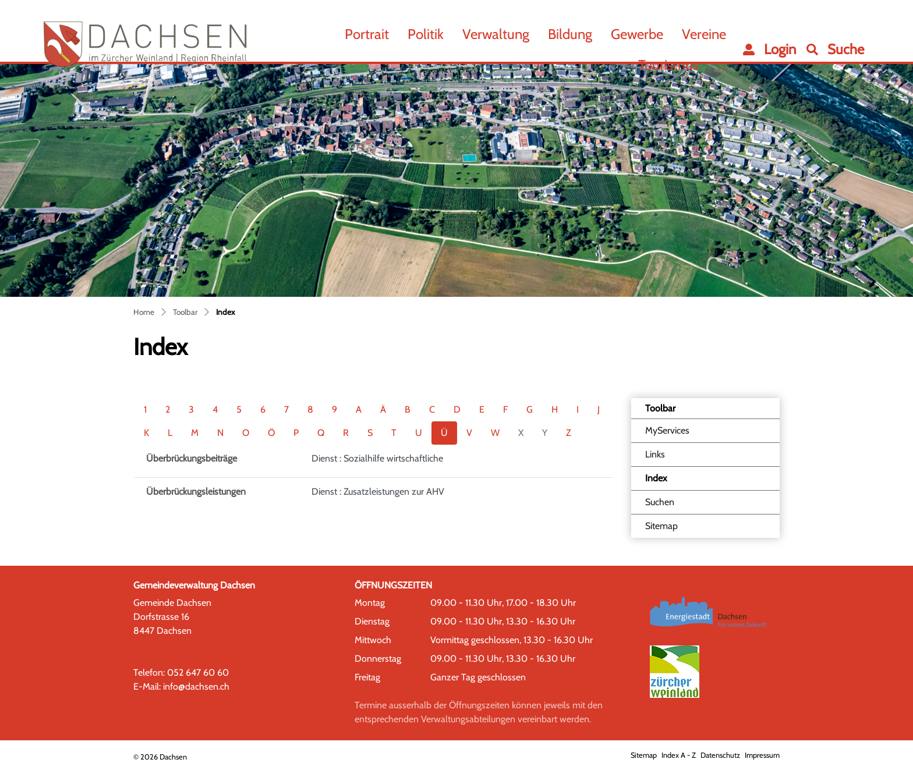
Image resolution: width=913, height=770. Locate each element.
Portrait (367, 34)
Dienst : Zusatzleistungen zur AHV (378, 491)
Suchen (659, 502)
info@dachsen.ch (196, 686)
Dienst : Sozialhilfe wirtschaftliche (377, 458)
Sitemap (661, 525)
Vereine (704, 34)
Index (675, 481)
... (721, 64)
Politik (426, 34)
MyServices (667, 430)
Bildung (570, 34)
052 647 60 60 (198, 672)
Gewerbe (637, 34)
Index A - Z (678, 755)
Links (655, 454)
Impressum (762, 755)
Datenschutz (720, 755)
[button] (835, 49)
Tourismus (668, 64)
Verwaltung (495, 34)
